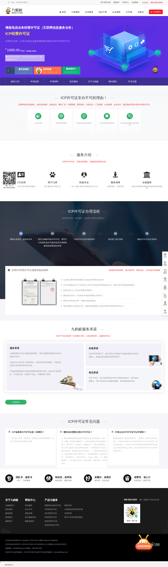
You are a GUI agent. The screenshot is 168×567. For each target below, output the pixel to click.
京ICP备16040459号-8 (13, 544)
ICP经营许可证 (51, 509)
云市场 (129, 12)
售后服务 (28, 505)
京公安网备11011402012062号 (56, 544)
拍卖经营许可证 (51, 521)
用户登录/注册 (106, 2)
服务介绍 (15, 81)
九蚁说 (140, 12)
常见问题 (132, 81)
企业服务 (89, 12)
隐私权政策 (29, 521)
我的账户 (116, 2)
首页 (62, 12)
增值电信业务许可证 (53, 505)
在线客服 (135, 2)
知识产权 (103, 12)
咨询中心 (126, 2)
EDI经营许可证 (51, 517)
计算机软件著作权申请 (73, 509)
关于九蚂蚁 (93, 81)
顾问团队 (113, 81)
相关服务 (74, 81)
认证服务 (116, 12)
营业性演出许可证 (52, 525)
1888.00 (13, 50)
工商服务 (75, 12)
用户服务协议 (30, 517)
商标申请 (68, 505)
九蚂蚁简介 (9, 505)
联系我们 (9, 517)
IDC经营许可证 (51, 513)
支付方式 (28, 509)
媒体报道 (9, 513)
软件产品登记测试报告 (73, 517)
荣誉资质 (9, 509)
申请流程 (34, 81)
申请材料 (54, 81)
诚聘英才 (9, 521)
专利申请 (68, 513)
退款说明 (28, 513)
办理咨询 (16, 402)
